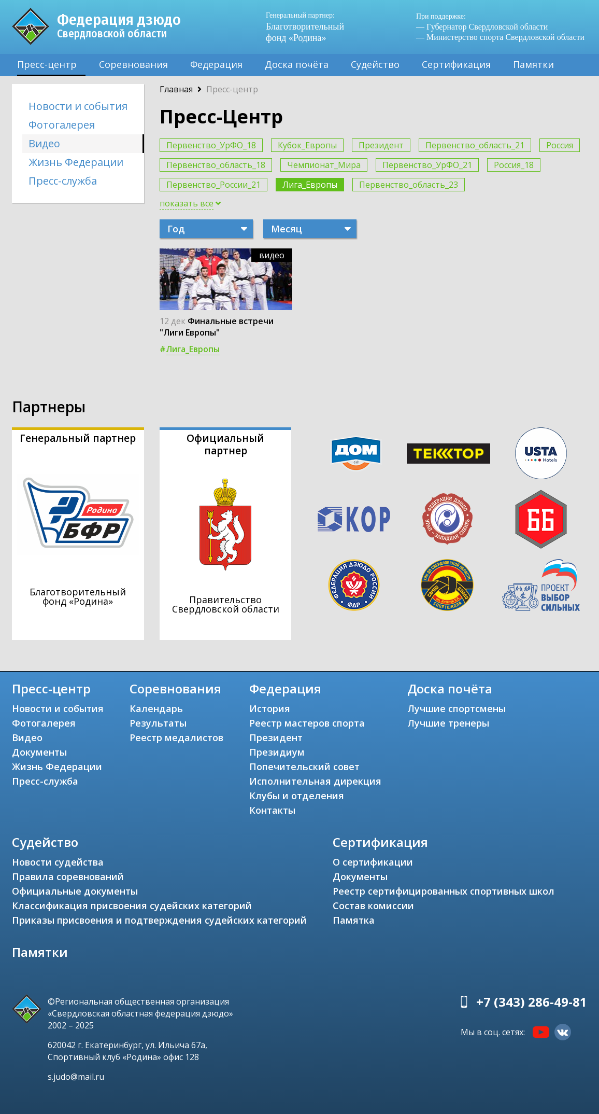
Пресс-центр (47, 64)
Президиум (277, 752)
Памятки (533, 64)
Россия (559, 145)
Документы (39, 752)
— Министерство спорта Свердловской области (500, 37)
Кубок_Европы (307, 145)
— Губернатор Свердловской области (482, 26)
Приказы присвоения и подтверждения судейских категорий (159, 920)
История (269, 708)
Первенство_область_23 (408, 184)
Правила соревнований (68, 876)
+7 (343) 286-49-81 (531, 1001)
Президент (381, 145)
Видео (44, 143)
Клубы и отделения (296, 795)
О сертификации (373, 862)
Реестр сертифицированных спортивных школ (443, 891)
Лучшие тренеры (448, 723)
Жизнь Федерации (75, 162)
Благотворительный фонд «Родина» (310, 26)
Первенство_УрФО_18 (211, 145)
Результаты (158, 723)
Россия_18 (514, 165)
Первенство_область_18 (215, 165)
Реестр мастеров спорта (307, 723)
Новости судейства (58, 862)
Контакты (272, 810)
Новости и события (77, 106)
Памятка (354, 920)
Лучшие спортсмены (456, 708)
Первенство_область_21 (474, 145)
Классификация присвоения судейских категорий (132, 905)
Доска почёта (297, 64)
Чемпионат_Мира (324, 165)
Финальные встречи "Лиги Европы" (217, 326)
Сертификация (456, 64)
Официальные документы (75, 891)
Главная (176, 89)
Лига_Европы (309, 184)
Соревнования (133, 64)
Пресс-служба (62, 181)
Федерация (216, 64)
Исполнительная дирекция (315, 781)
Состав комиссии (373, 905)
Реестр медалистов (176, 737)
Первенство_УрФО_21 (427, 165)
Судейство (375, 64)
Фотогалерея (61, 125)
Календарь (156, 708)
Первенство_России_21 (213, 184)
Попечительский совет (304, 766)
